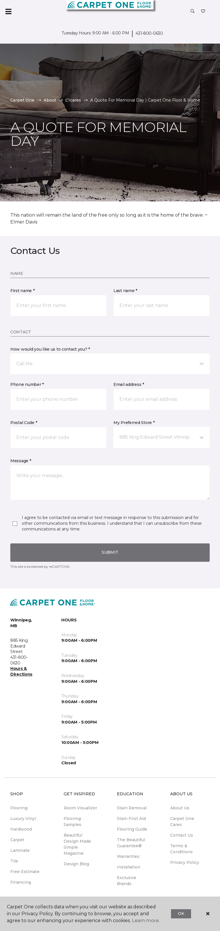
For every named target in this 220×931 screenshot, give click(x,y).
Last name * (125, 291)
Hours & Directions (21, 671)
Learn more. (146, 920)
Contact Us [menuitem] (181, 835)
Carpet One (22, 100)
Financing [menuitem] (20, 882)
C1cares (73, 100)
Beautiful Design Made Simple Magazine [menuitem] (77, 844)
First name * (22, 291)
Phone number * (27, 384)
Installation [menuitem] (128, 867)
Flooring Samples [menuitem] (72, 821)
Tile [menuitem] (14, 861)
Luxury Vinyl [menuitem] (23, 818)
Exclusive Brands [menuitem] (126, 880)
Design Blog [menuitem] (76, 863)
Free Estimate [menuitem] (25, 871)
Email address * (128, 384)
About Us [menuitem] (179, 808)
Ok (181, 913)
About (50, 100)
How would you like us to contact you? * (50, 349)
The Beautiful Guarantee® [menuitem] (131, 842)
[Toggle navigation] (8, 11)
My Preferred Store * (133, 423)
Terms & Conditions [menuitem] (181, 848)
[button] (192, 11)
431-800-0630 (149, 33)
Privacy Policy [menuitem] (184, 862)
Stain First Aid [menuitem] (131, 818)
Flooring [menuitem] (19, 808)
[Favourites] (203, 11)
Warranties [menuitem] (128, 856)
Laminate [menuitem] (20, 850)
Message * (20, 461)
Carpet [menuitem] (17, 839)
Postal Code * (23, 423)
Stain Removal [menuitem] (132, 808)
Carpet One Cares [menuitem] (182, 821)
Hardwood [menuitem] (21, 829)
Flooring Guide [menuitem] (132, 829)
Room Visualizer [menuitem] (80, 808)
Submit (110, 552)
